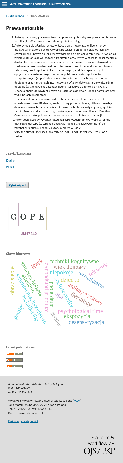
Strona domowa (15, 15)
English (10, 160)
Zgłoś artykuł (17, 185)
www (77, 400)
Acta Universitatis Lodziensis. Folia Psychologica (40, 4)
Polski (10, 166)
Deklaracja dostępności (23, 421)
